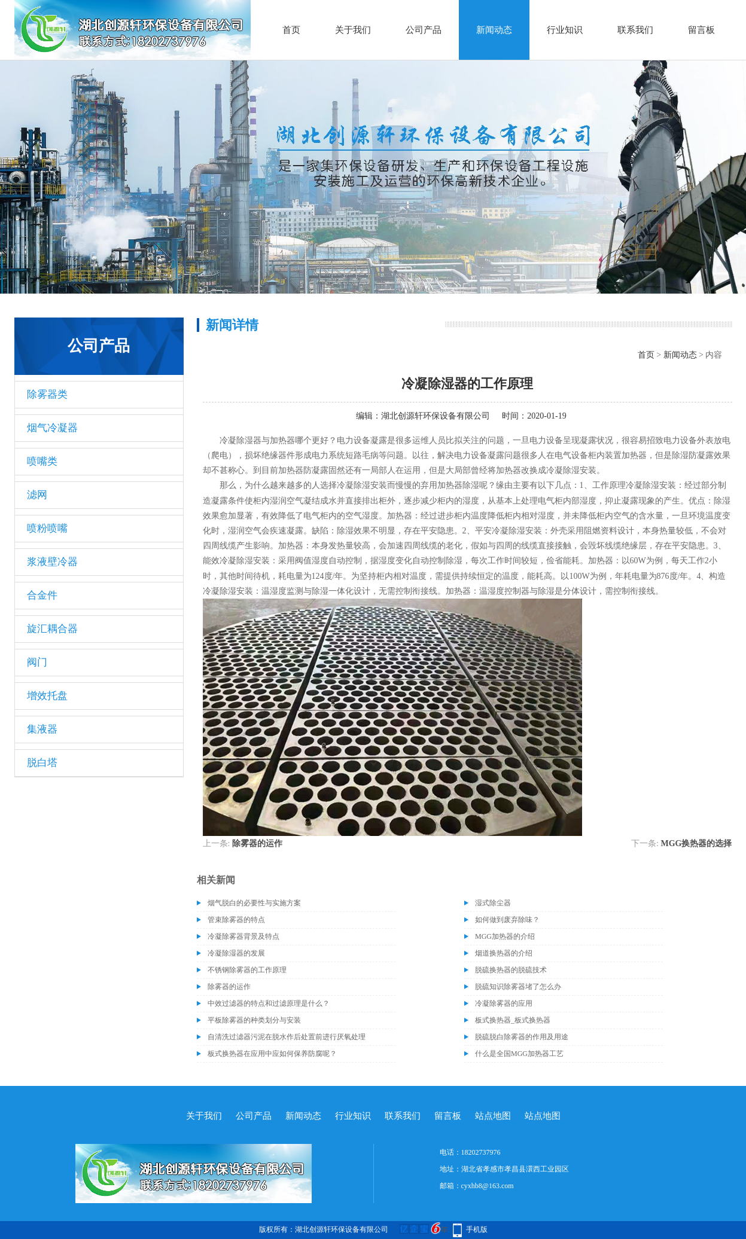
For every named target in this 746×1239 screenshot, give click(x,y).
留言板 (701, 30)
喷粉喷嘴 (47, 528)
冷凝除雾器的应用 (503, 1003)
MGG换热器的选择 (696, 843)
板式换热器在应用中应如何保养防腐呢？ (272, 1053)
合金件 (42, 595)
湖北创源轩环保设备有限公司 (435, 415)
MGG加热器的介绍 (505, 936)
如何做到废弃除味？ (507, 919)
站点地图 (493, 1116)
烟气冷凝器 (52, 428)
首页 (291, 30)
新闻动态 (494, 30)
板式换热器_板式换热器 (512, 1020)
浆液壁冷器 (52, 561)
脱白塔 (42, 762)
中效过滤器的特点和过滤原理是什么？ (269, 1003)
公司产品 (423, 30)
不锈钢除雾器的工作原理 (247, 970)
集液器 (42, 729)
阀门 (37, 662)
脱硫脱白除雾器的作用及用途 (521, 1037)
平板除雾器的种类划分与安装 (254, 1020)
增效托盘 (47, 695)
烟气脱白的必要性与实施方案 (254, 903)
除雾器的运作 (257, 843)
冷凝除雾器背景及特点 (243, 936)
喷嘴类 (42, 461)
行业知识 (565, 30)
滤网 (37, 495)
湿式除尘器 (493, 903)
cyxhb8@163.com (487, 1186)
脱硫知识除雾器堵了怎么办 (518, 986)
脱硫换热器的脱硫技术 (511, 970)
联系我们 (635, 30)
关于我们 (353, 30)
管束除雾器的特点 (236, 919)
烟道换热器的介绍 (503, 953)
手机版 (477, 1229)
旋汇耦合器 (52, 628)
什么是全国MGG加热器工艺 (519, 1053)
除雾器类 (47, 394)
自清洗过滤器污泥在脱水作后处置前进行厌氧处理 (287, 1037)
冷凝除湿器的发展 (236, 953)
